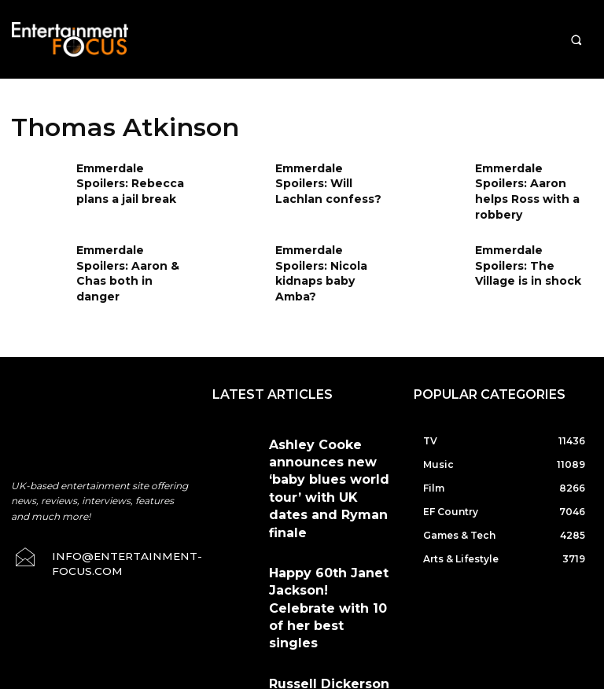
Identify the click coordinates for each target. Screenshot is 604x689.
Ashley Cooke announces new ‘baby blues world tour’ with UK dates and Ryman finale (327, 424)
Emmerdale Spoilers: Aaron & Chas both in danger (131, 246)
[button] (576, 40)
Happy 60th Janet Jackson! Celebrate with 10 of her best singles (327, 486)
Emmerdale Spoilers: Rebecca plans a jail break (131, 180)
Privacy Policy (437, 608)
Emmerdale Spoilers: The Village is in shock (529, 246)
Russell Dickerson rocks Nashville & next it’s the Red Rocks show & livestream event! (329, 547)
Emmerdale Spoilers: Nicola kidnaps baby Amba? (330, 246)
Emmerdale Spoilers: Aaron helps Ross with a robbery (534, 180)
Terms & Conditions (340, 608)
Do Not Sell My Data (349, 680)
